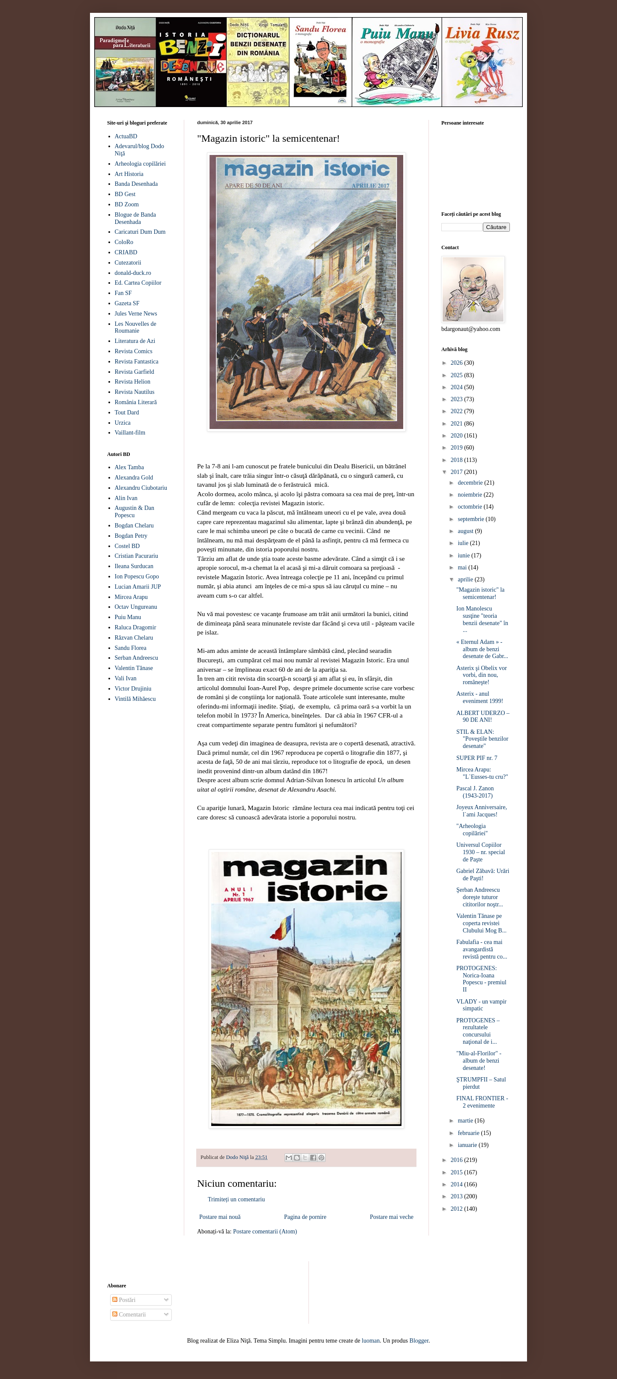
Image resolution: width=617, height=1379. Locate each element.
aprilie (466, 579)
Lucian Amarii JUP (138, 587)
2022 (457, 411)
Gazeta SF (127, 303)
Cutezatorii (128, 262)
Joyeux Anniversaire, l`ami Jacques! (481, 811)
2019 (457, 447)
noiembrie (470, 494)
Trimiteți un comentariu (236, 1199)
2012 (457, 1209)
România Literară (136, 402)
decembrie (471, 483)
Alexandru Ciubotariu (141, 488)
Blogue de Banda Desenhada (135, 218)
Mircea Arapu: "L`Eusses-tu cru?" (482, 773)
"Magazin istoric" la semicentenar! (480, 593)
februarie (469, 1133)
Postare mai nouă (219, 1217)
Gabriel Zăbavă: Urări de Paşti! (482, 875)
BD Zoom (127, 204)
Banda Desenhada (136, 184)
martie (466, 1120)
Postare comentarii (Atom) (265, 1231)
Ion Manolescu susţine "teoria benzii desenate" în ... (482, 619)
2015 (457, 1172)
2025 (457, 375)
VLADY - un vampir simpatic (481, 1005)
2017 (457, 472)
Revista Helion (133, 381)
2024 (457, 387)
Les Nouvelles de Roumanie (135, 327)
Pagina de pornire (305, 1217)
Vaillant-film (130, 432)
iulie (464, 543)
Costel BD (127, 546)
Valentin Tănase (134, 668)
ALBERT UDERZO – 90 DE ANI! (482, 717)
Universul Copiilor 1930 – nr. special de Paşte (480, 852)
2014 (457, 1184)
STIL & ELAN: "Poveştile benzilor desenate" (482, 739)
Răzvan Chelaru (134, 637)
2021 (457, 423)
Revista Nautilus (135, 392)
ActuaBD (126, 136)
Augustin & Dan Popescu (135, 511)
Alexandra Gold (134, 477)
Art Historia (129, 174)
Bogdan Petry (131, 536)
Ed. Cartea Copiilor (138, 283)
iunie (464, 555)
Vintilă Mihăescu (135, 699)
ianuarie (468, 1145)
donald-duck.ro (133, 273)
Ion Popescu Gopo (137, 576)
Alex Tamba (129, 467)
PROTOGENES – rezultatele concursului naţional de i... (478, 1031)
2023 (457, 399)
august (466, 531)
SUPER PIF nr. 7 (476, 758)
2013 (457, 1196)
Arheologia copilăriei (140, 164)
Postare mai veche (391, 1217)
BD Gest (125, 194)
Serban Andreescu (136, 658)
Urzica (123, 423)
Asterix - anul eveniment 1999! (479, 697)
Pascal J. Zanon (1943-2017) (475, 792)
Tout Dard (127, 412)
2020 (457, 435)
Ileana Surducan (134, 566)
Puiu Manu (128, 617)
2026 (457, 363)
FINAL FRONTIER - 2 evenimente (482, 1102)
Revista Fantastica (137, 361)
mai (463, 567)
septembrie (471, 519)
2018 (457, 460)
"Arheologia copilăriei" (472, 830)
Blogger (419, 1340)
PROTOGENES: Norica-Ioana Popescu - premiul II (481, 979)
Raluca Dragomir (135, 627)
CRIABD (126, 252)
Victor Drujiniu (133, 688)
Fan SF (123, 293)
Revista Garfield (134, 372)
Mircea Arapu (131, 597)
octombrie (470, 506)
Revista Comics (134, 351)
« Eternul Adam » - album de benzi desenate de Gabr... (482, 649)
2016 (457, 1160)
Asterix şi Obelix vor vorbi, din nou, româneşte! (481, 675)
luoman (371, 1340)
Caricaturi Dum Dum (140, 232)
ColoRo (124, 242)
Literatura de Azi (135, 341)
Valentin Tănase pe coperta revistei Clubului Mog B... (481, 923)
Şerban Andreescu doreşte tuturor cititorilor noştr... (479, 897)
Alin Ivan (126, 498)
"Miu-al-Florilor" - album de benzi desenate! (478, 1060)
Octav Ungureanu (136, 607)
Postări (123, 1300)
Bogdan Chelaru (134, 525)
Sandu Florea (131, 648)
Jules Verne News (136, 313)
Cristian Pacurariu (136, 556)
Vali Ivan (126, 678)
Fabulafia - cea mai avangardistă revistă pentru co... (481, 949)
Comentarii (129, 1314)
